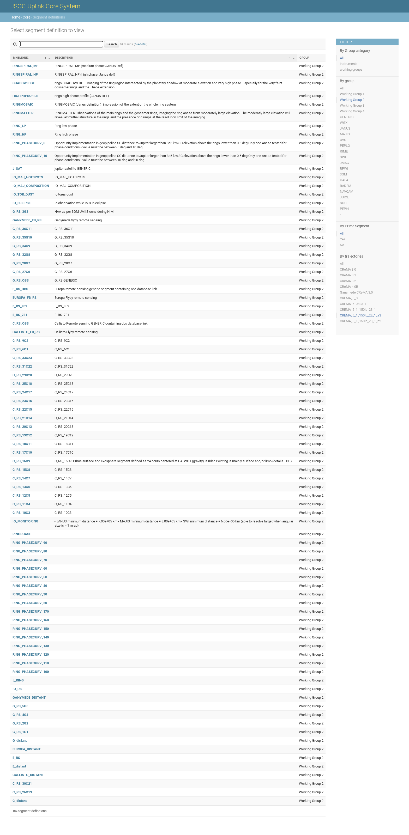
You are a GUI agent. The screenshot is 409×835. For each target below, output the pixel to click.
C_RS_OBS (21, 323)
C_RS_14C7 (21, 478)
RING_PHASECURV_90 (30, 543)
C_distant (20, 801)
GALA (344, 180)
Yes (343, 239)
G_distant (20, 740)
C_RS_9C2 (20, 341)
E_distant (19, 766)
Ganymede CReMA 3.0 (356, 292)
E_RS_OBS (20, 289)
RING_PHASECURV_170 (31, 611)
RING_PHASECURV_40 (30, 586)
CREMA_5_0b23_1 (353, 304)
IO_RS (17, 689)
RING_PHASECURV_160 (31, 620)
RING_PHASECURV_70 (30, 560)
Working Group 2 (352, 100)
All (342, 58)
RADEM (345, 186)
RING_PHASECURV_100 (31, 672)
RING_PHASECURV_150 (31, 629)
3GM (343, 174)
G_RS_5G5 (20, 706)
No (342, 245)
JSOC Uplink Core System (45, 6)
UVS (343, 140)
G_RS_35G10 (22, 237)
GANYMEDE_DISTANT (29, 697)
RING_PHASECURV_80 (30, 551)
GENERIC (346, 117)
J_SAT (17, 168)
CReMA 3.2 (348, 281)
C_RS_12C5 (21, 495)
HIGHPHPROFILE (25, 96)
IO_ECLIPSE (22, 203)
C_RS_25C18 (22, 384)
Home (15, 17)
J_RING (18, 680)
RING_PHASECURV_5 (29, 143)
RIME (344, 151)
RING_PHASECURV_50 (30, 577)
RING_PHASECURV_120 (31, 654)
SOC (343, 203)
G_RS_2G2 (20, 723)
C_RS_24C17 (22, 392)
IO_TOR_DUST (23, 194)
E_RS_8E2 (20, 306)
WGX (343, 123)
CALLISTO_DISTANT (28, 775)
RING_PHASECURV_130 (31, 646)
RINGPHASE (22, 534)
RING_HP (19, 134)
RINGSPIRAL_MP (25, 66)
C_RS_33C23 (22, 358)
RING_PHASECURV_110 (31, 663)
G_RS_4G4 (20, 715)
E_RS (16, 758)
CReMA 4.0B (349, 287)
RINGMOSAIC (23, 104)
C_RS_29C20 (22, 375)
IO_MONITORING (25, 521)
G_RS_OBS (21, 280)
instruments (349, 64)
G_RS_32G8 (21, 255)
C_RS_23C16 (22, 401)
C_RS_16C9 (21, 461)
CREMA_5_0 (349, 298)
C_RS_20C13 (22, 427)
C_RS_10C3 (21, 513)
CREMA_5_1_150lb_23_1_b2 (360, 321)
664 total (140, 44)
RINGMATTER (23, 113)
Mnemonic (21, 57)
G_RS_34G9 (21, 246)
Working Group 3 (352, 105)
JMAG (344, 163)
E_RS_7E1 (20, 315)
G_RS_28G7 (21, 263)
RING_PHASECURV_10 (30, 156)
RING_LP (19, 126)
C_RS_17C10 (22, 452)
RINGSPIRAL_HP (25, 74)
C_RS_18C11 (22, 444)
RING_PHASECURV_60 (30, 568)
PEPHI (344, 209)
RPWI (344, 168)
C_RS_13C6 (21, 487)
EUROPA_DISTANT (27, 749)
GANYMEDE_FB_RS (27, 220)
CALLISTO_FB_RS (26, 332)
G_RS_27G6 (21, 272)
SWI (343, 157)
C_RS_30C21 (22, 783)
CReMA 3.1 (348, 275)
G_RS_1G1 (20, 732)
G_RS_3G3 (20, 212)
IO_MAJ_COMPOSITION (31, 186)
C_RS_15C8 (21, 470)
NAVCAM (346, 191)
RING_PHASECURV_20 (30, 603)
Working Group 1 (352, 94)
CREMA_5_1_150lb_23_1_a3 (360, 315)
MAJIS (345, 134)
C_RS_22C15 (22, 409)
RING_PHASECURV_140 (31, 637)
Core (26, 17)
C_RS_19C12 (22, 435)
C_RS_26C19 (22, 792)
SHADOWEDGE (24, 83)
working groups (351, 69)
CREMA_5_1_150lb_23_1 (358, 310)
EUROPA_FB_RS (25, 298)
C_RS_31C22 (22, 366)
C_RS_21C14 (22, 418)
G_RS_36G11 (22, 229)
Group (304, 57)
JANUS (345, 128)
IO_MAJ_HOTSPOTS (28, 177)
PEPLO (345, 146)
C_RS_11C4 (21, 504)
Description (64, 57)
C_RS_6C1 (20, 349)
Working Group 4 (352, 111)
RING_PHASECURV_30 (30, 594)
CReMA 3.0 (348, 269)
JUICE (344, 197)
